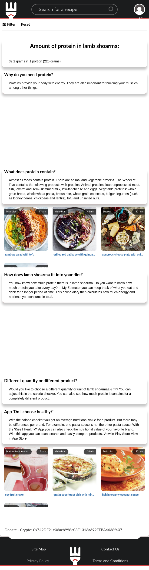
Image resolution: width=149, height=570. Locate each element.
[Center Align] (112, 6)
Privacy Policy (37, 560)
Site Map (38, 549)
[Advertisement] (74, 131)
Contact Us (110, 549)
